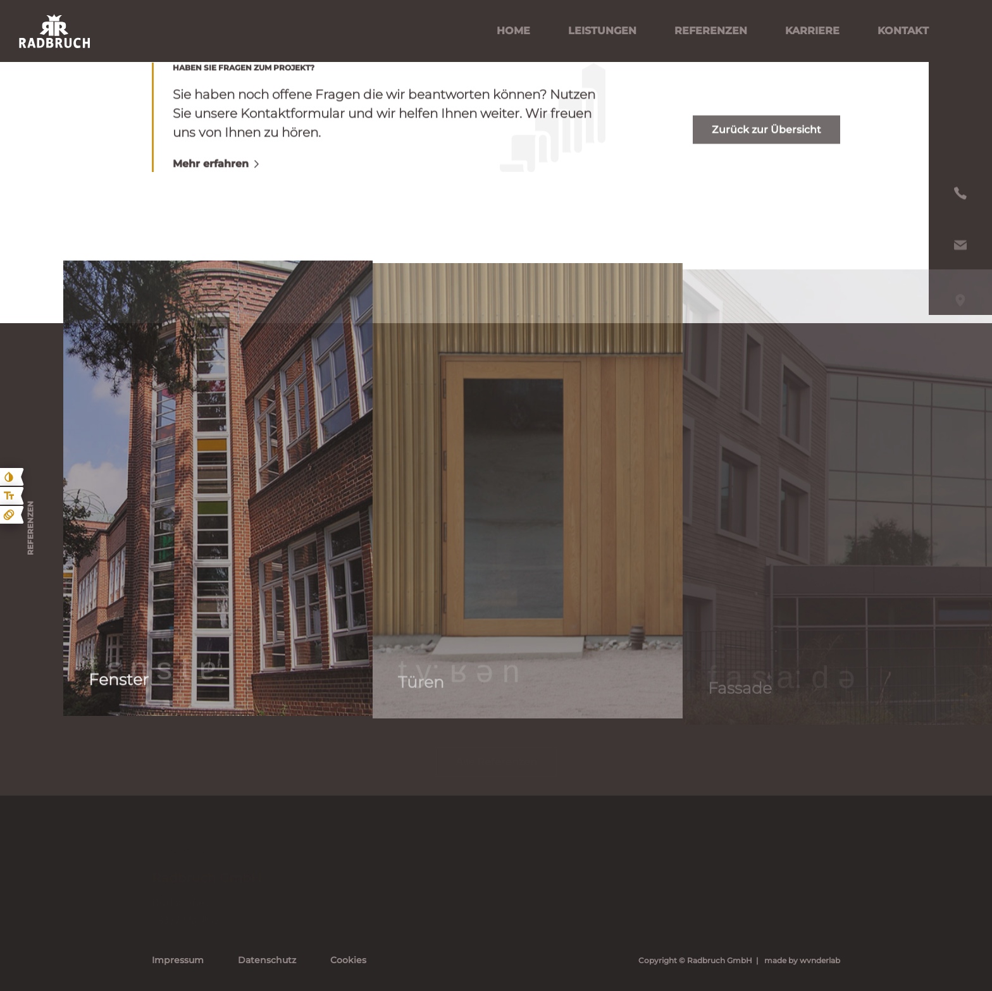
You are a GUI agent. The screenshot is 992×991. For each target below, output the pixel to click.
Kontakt (903, 31)
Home (513, 31)
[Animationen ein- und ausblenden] (9, 515)
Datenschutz (267, 960)
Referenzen (710, 31)
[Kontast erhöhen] (9, 477)
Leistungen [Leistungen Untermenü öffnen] (602, 31)
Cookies (348, 960)
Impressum (178, 960)
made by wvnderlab (802, 960)
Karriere (812, 31)
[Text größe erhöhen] (9, 496)
